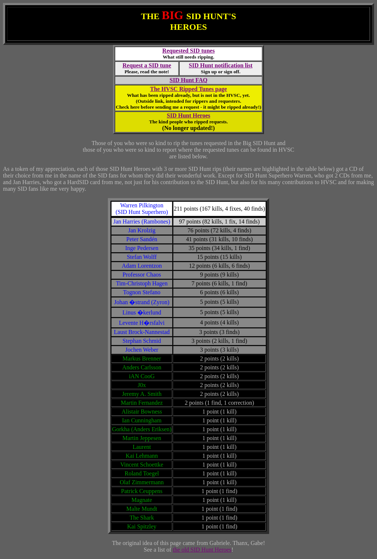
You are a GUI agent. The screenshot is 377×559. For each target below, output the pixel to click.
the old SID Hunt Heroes (202, 549)
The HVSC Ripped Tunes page (188, 89)
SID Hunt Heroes (188, 115)
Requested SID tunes (188, 51)
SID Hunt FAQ (189, 80)
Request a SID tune (147, 65)
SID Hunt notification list (221, 65)
